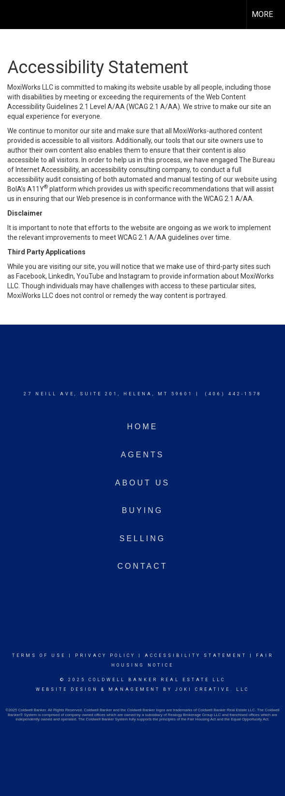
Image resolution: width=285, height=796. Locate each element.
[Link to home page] (16, 14)
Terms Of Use (39, 655)
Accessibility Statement (196, 655)
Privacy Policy (105, 655)
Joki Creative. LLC (212, 689)
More (262, 14)
